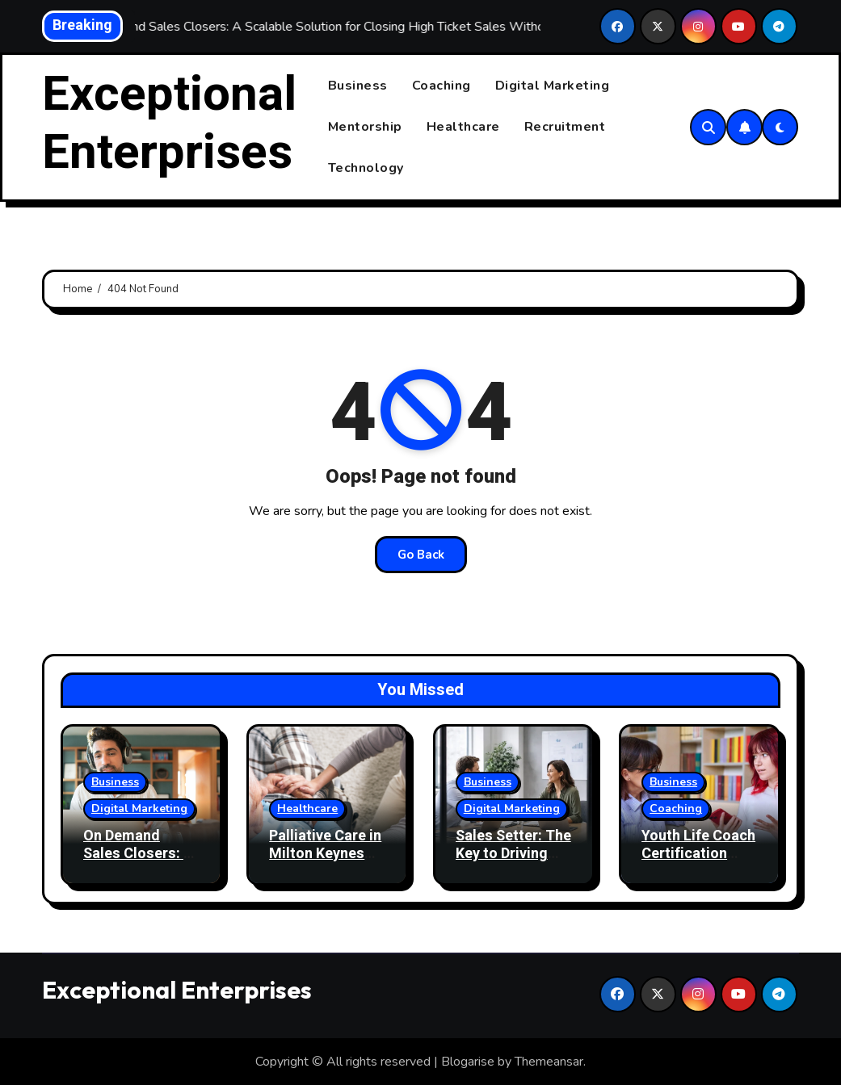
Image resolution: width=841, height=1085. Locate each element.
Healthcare (463, 127)
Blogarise (467, 1061)
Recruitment (565, 127)
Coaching (441, 85)
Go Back (420, 555)
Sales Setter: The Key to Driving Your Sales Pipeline (513, 863)
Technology (366, 168)
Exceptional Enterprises (169, 123)
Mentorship (365, 127)
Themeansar (549, 1061)
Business (358, 85)
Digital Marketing (552, 85)
